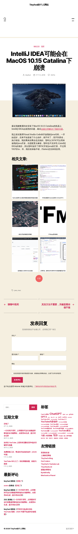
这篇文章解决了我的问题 (52, 129)
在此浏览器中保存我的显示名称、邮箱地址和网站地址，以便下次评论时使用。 (38, 373)
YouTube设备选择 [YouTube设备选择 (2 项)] (52, 433)
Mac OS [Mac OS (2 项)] (53, 417)
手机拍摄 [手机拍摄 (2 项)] (61, 436)
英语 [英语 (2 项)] (47, 438)
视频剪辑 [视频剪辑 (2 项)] (56, 438)
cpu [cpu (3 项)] (64, 414)
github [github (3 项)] (71, 414)
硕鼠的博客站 (46, 470)
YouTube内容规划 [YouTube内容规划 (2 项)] (45, 424)
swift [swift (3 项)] (59, 417)
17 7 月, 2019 (40, 75)
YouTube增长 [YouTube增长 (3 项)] (54, 424)
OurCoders (45, 461)
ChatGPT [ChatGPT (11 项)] (56, 413)
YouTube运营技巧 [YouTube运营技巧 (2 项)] (62, 433)
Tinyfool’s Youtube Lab (50, 464)
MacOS (37, 46)
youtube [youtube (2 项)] (70, 417)
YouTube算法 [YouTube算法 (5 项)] (64, 430)
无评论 (53, 75)
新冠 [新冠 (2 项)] (65, 436)
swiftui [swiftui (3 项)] (64, 417)
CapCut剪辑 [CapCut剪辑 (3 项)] (45, 414)
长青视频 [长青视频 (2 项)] (66, 438)
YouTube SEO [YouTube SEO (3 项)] (45, 419)
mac (19, 290)
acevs (6, 486)
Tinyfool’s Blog (47, 458)
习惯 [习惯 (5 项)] (43, 435)
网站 (13, 364)
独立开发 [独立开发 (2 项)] (43, 438)
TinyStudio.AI (46, 467)
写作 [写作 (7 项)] (55, 435)
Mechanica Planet (48, 475)
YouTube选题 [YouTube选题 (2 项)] (70, 433)
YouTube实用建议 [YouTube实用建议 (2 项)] (64, 424)
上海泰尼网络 (46, 455)
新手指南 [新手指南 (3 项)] (69, 436)
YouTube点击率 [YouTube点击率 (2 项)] (54, 431)
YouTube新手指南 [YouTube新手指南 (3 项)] (58, 428)
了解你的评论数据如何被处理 (45, 386)
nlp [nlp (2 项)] (56, 417)
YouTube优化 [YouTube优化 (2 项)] (54, 419)
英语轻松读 (45, 453)
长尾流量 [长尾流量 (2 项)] (61, 438)
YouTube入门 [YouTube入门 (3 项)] (62, 419)
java (15, 290)
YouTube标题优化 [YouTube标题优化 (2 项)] (69, 428)
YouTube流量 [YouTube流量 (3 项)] (45, 431)
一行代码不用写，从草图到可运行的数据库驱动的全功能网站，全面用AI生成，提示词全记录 (20, 433)
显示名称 (15, 354)
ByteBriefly (45, 473)
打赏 (39, 278)
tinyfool (28, 75)
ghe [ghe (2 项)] (67, 414)
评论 (14, 335)
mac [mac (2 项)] (49, 417)
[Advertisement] (39, 23)
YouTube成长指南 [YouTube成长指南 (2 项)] (64, 426)
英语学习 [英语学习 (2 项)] (51, 438)
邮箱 (42, 354)
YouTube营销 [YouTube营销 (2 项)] (44, 433)
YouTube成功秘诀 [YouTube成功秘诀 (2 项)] (45, 426)
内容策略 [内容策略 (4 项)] (49, 436)
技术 (42, 46)
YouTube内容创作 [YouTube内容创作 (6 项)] (49, 421)
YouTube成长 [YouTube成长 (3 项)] (54, 426)
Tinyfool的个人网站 (39, 5)
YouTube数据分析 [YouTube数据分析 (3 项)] (46, 428)
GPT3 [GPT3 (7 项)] (44, 416)
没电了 (6, 424)
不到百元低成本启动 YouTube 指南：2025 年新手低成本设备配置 (20, 511)
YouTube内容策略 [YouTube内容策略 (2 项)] (63, 422)
